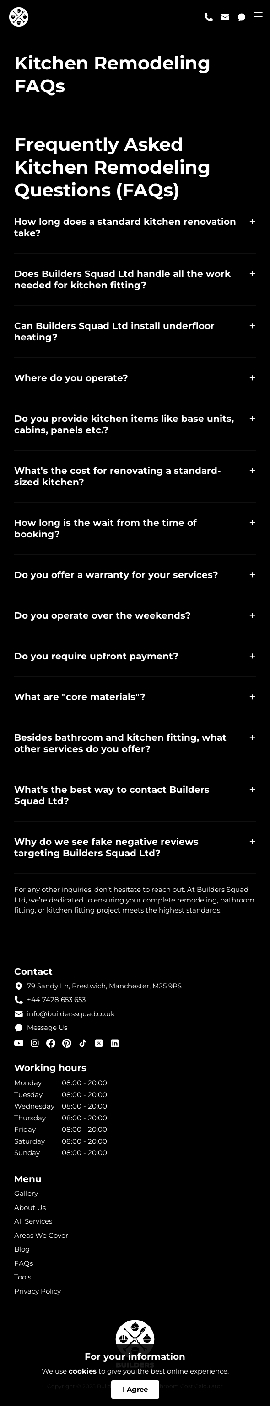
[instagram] (34, 1043)
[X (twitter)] (98, 1043)
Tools (22, 1277)
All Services (33, 1221)
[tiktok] (82, 1043)
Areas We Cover (41, 1235)
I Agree (135, 1389)
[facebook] (50, 1043)
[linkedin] (114, 1043)
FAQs (23, 1263)
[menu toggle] (258, 16)
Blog (22, 1249)
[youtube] (18, 1043)
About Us (30, 1207)
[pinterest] (66, 1043)
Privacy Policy (37, 1291)
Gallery (26, 1193)
